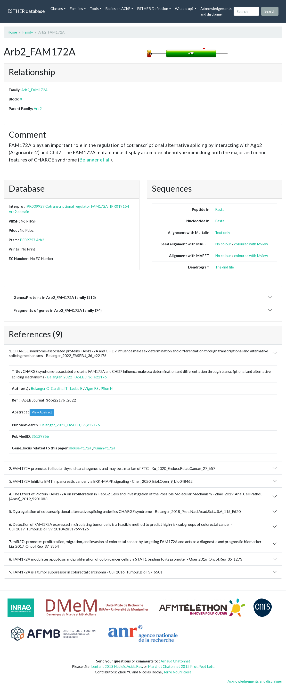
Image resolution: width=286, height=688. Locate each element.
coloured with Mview (251, 244)
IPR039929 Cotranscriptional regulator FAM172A (66, 206)
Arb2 (38, 108)
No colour (223, 244)
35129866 (40, 436)
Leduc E (76, 388)
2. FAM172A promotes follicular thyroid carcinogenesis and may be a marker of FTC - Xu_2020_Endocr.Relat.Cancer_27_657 (112, 468)
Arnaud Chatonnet (175, 661)
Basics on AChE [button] (117, 8)
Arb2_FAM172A (34, 90)
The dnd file (224, 267)
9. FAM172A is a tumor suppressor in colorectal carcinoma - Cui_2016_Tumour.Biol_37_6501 (86, 572)
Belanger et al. (94, 159)
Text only (222, 232)
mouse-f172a (80, 448)
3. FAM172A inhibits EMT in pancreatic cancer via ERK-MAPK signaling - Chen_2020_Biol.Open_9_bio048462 (101, 481)
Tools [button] (94, 8)
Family (27, 32)
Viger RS (91, 388)
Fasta (219, 209)
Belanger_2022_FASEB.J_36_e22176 (77, 377)
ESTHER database (26, 11)
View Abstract (42, 412)
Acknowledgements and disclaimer (216, 11)
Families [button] (76, 8)
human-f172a (104, 448)
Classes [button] (56, 8)
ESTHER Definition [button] (152, 8)
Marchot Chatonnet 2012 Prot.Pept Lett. (181, 666)
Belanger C (40, 388)
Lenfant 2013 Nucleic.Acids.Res (116, 666)
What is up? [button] (184, 8)
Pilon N (107, 388)
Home (12, 32)
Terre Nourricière (177, 672)
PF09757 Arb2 (32, 240)
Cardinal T (59, 388)
